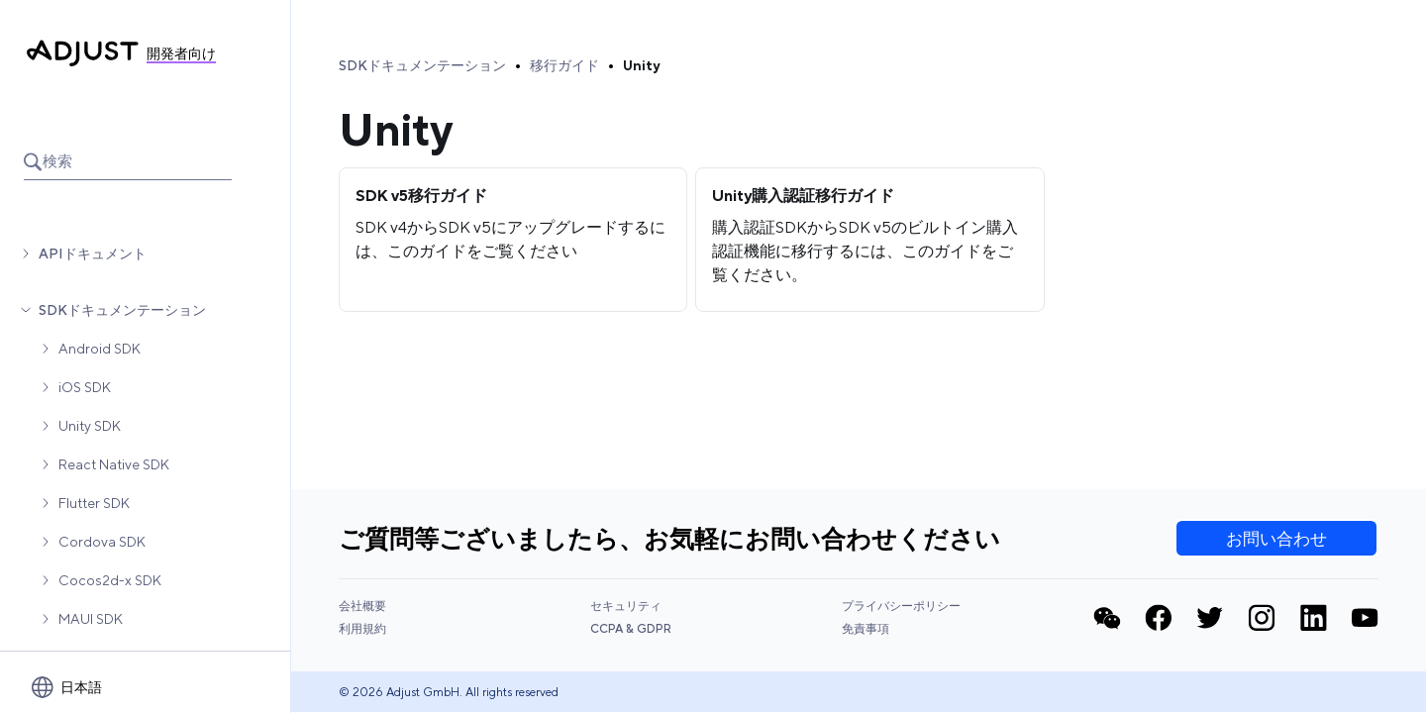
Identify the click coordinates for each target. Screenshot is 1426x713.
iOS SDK (84, 387)
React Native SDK (113, 464)
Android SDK (99, 348)
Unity (641, 65)
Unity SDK (89, 426)
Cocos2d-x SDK (109, 580)
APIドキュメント (93, 253)
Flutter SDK (94, 503)
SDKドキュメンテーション (122, 310)
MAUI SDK (90, 619)
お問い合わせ (1276, 539)
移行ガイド (564, 65)
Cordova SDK (102, 542)
